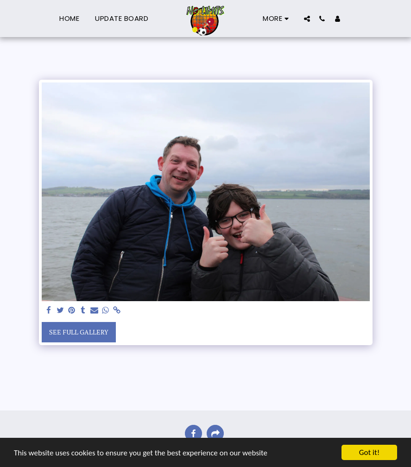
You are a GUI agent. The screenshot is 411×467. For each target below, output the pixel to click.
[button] (307, 18)
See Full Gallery (78, 332)
